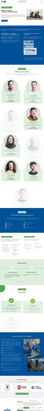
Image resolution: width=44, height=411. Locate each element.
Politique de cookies (31, 409)
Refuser (33, 407)
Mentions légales (35, 409)
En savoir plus (4, 20)
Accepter (26, 407)
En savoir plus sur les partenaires (22, 393)
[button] (42, 268)
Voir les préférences (39, 407)
